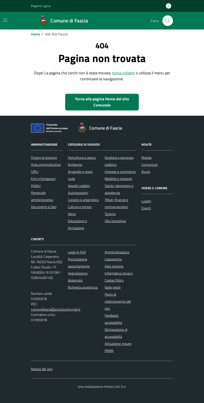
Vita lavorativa (115, 220)
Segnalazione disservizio (77, 277)
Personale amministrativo (42, 196)
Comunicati (149, 164)
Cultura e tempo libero (79, 210)
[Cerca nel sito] (167, 20)
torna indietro (123, 73)
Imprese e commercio (120, 171)
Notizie (146, 157)
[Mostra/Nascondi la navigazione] (5, 20)
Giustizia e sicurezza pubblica (119, 161)
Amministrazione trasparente (117, 255)
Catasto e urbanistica (83, 199)
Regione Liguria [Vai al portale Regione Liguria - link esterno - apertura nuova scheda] (41, 6)
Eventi (146, 208)
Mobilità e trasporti (118, 178)
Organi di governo (44, 157)
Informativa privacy (119, 273)
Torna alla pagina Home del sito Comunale (102, 102)
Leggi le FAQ (77, 252)
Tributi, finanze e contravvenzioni (116, 203)
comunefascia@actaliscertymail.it (55, 309)
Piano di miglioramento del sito (118, 301)
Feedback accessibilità (113, 319)
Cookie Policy (114, 280)
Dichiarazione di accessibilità (116, 333)
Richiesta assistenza (83, 287)
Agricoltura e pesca (82, 157)
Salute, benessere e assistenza (119, 189)
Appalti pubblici (79, 185)
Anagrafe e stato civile (80, 175)
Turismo (110, 213)
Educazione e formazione (77, 224)
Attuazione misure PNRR (118, 347)
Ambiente (75, 164)
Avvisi (145, 171)
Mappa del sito (41, 369)
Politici (36, 185)
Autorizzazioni (78, 192)
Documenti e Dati (43, 206)
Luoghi (146, 201)
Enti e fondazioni (43, 178)
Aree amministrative (46, 164)
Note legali (113, 287)
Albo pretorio (114, 266)
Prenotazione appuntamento (79, 262)
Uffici (34, 171)
